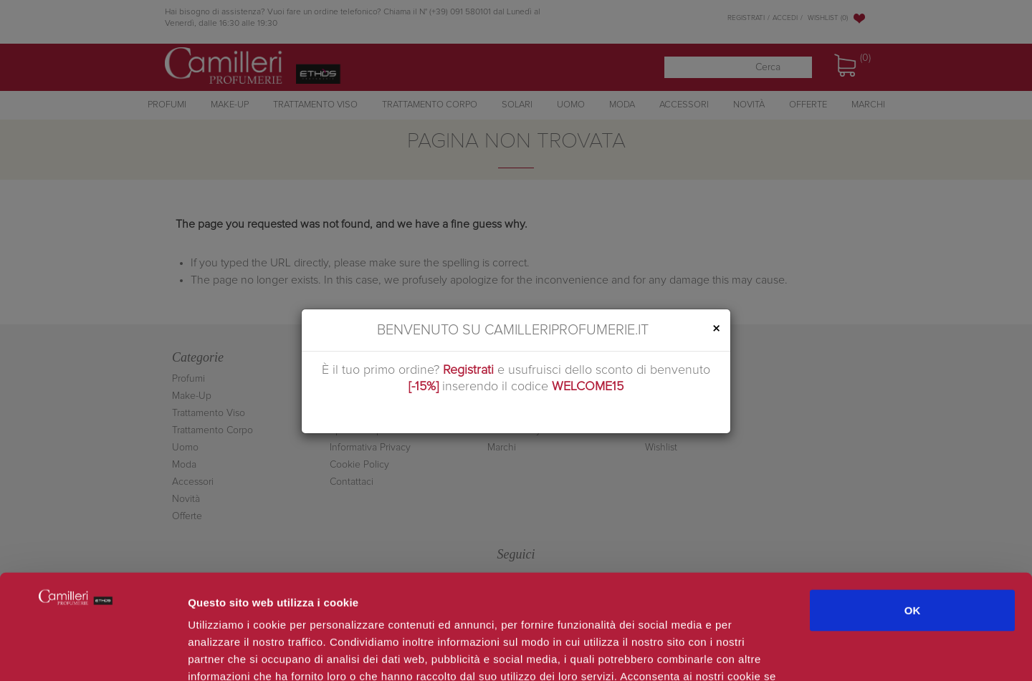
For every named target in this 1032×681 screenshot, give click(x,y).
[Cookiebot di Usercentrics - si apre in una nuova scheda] (93, 653)
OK (912, 512)
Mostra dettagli (761, 653)
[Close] (716, 329)
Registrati (468, 370)
